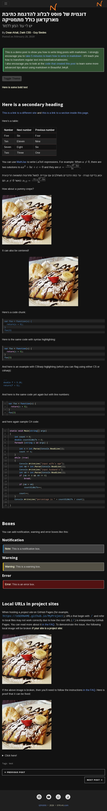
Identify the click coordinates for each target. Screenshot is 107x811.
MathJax (21, 162)
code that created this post (60, 63)
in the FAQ (48, 624)
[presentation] (86, 162)
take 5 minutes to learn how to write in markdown (53, 56)
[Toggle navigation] (5, 3)
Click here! (11, 755)
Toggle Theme (12, 78)
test (11, 763)
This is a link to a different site (19, 112)
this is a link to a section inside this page (65, 112)
